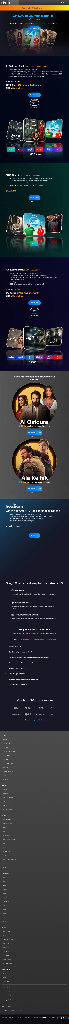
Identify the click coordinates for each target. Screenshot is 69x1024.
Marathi (5, 897)
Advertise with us (7, 992)
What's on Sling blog (8, 797)
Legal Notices (52, 1017)
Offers (4, 775)
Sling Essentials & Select (9, 751)
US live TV (5, 973)
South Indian (6, 901)
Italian (4, 909)
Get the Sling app (7, 809)
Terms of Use (18, 1017)
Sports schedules (7, 823)
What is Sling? (6, 931)
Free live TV (6, 789)
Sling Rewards (6, 955)
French (4, 905)
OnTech (21, 1010)
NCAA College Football (9, 839)
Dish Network (14, 1010)
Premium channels (8, 771)
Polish (4, 917)
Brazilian (5, 921)
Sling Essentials (7, 743)
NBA (4, 831)
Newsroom (6, 947)
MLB (4, 863)
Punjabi (5, 889)
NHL (4, 843)
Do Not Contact (6, 1020)
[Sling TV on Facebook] (6, 1007)
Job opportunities (7, 1000)
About (15, 639)
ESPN (4, 827)
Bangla (4, 893)
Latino (4, 977)
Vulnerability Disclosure (34, 1020)
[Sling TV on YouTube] (3, 1007)
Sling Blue (5, 759)
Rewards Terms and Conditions (19, 1020)
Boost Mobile (5, 1010)
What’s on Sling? (25, 639)
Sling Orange (6, 755)
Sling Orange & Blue (8, 763)
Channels (5, 793)
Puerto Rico (6, 981)
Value (4, 935)
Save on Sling (51, 639)
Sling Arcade (6, 951)
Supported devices (8, 939)
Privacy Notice (27, 1017)
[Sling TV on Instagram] (9, 1007)
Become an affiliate (8, 996)
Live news (5, 805)
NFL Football (6, 835)
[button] (34, 28)
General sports (7, 819)
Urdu (4, 881)
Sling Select (6, 747)
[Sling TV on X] (12, 1007)
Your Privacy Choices (40, 1017)
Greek (4, 913)
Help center (6, 943)
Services (5, 739)
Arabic (4, 885)
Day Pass (5, 767)
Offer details (34, 32)
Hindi (4, 877)
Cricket (4, 867)
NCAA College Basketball (9, 859)
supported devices (38, 720)
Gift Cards (5, 779)
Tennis (4, 847)
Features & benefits (8, 959)
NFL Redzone (6, 851)
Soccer (4, 855)
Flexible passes (39, 639)
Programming (6, 801)
